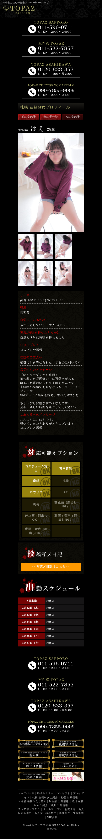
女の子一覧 (50, 116)
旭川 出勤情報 (59, 805)
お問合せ (70, 809)
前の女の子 (28, 116)
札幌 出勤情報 (69, 797)
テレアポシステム (29, 809)
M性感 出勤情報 (59, 801)
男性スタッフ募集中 (71, 813)
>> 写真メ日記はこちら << (51, 566)
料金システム (45, 793)
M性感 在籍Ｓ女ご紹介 (32, 801)
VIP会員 (52, 817)
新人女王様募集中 (45, 813)
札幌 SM (51, 825)
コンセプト (63, 793)
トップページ (26, 793)
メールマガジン (52, 809)
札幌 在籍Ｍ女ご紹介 (45, 797)
